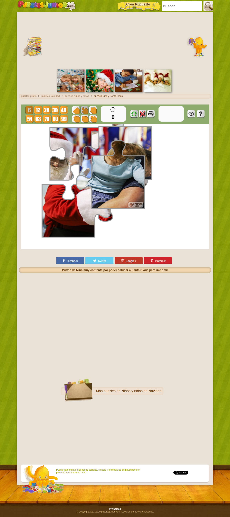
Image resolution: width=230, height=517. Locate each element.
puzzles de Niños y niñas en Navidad (132, 391)
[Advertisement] (115, 40)
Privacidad (115, 509)
